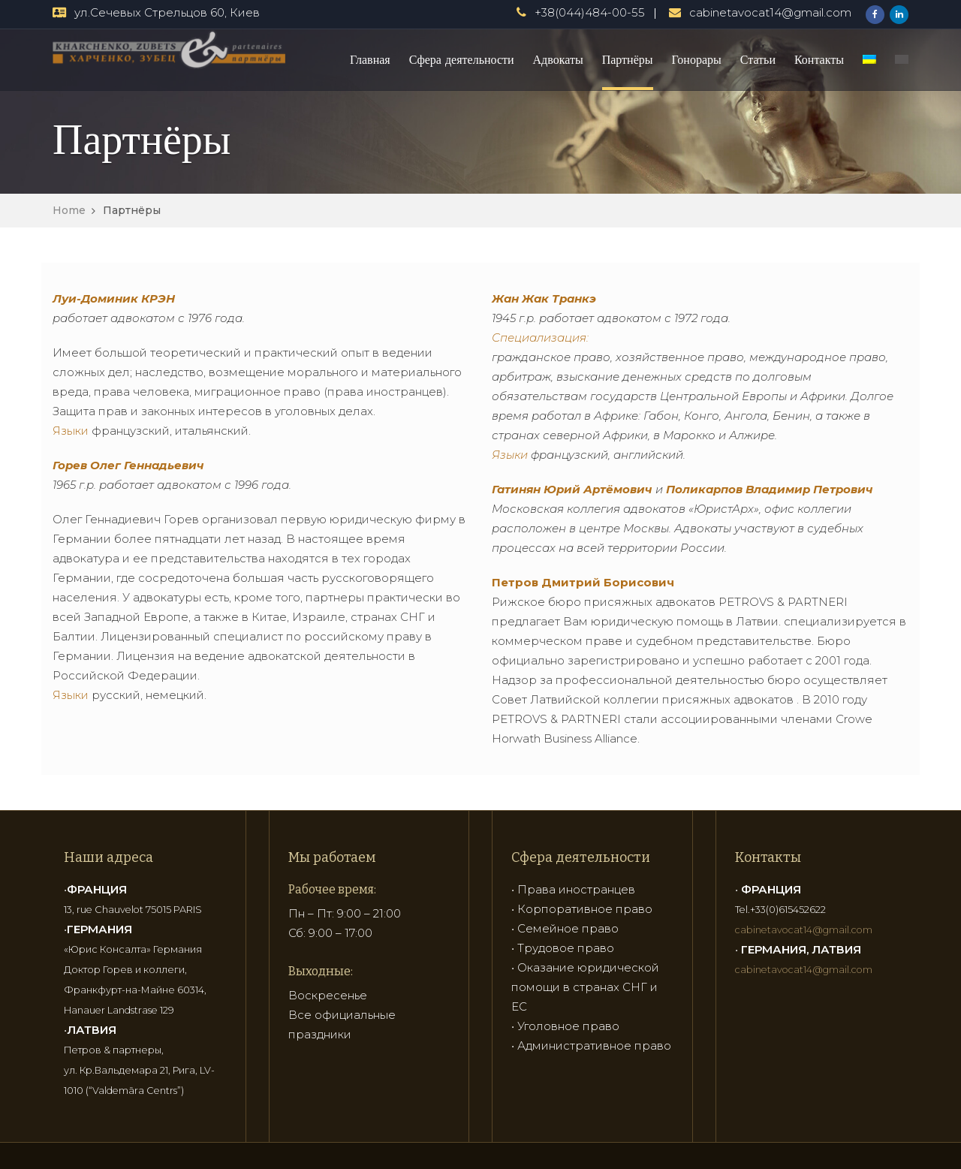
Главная (370, 59)
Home (69, 210)
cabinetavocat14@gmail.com (770, 12)
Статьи (758, 59)
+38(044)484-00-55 (590, 12)
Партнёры (627, 59)
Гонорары (697, 59)
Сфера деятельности (461, 59)
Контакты (819, 59)
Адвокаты (558, 59)
